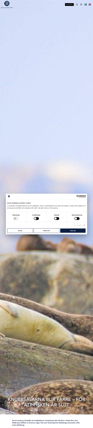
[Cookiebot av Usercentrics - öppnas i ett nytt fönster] (78, 196)
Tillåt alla (73, 230)
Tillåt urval (46, 230)
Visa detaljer (78, 225)
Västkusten (46, 412)
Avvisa (20, 230)
